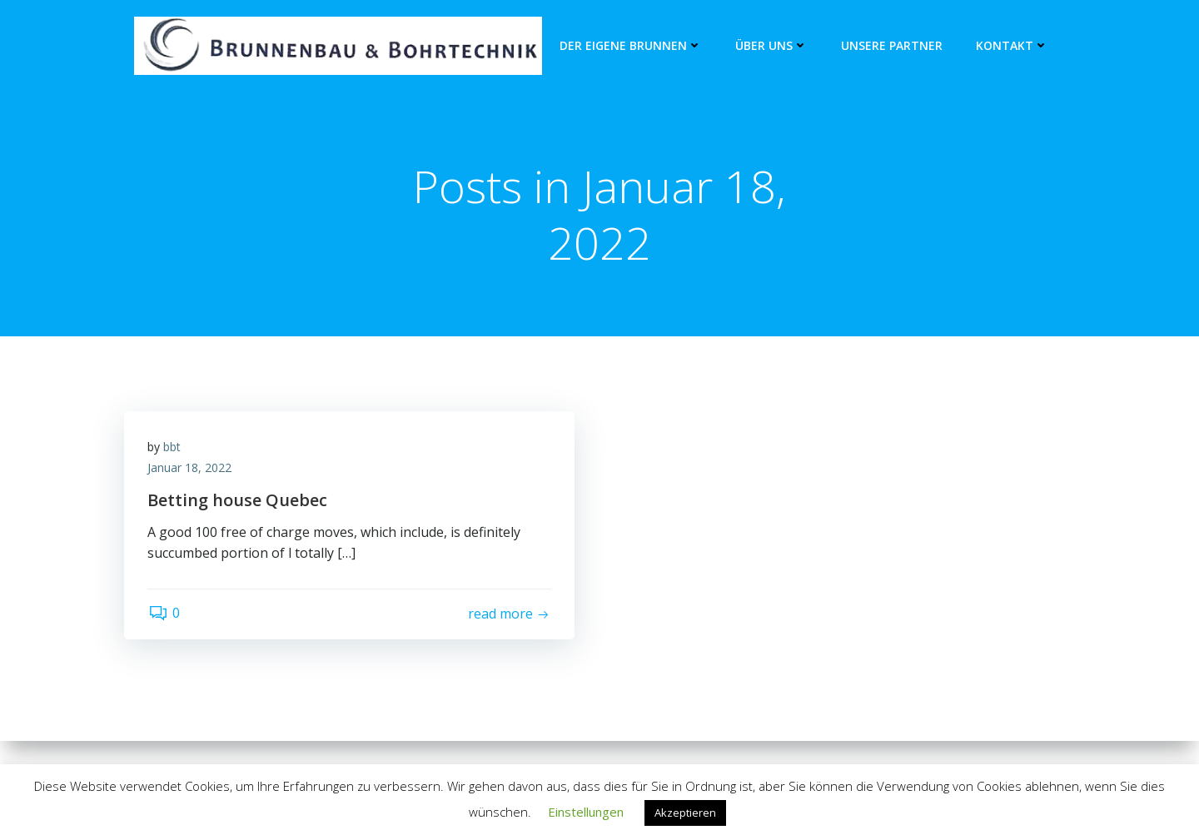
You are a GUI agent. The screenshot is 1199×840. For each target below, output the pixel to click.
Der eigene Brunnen (631, 46)
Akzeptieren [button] (685, 812)
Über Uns (771, 46)
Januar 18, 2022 (191, 470)
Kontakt (1012, 46)
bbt (173, 448)
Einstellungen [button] (586, 811)
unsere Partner (892, 46)
